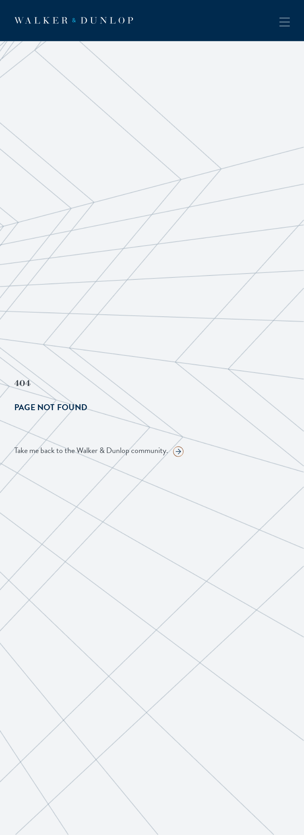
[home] (73, 20)
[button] (284, 20)
